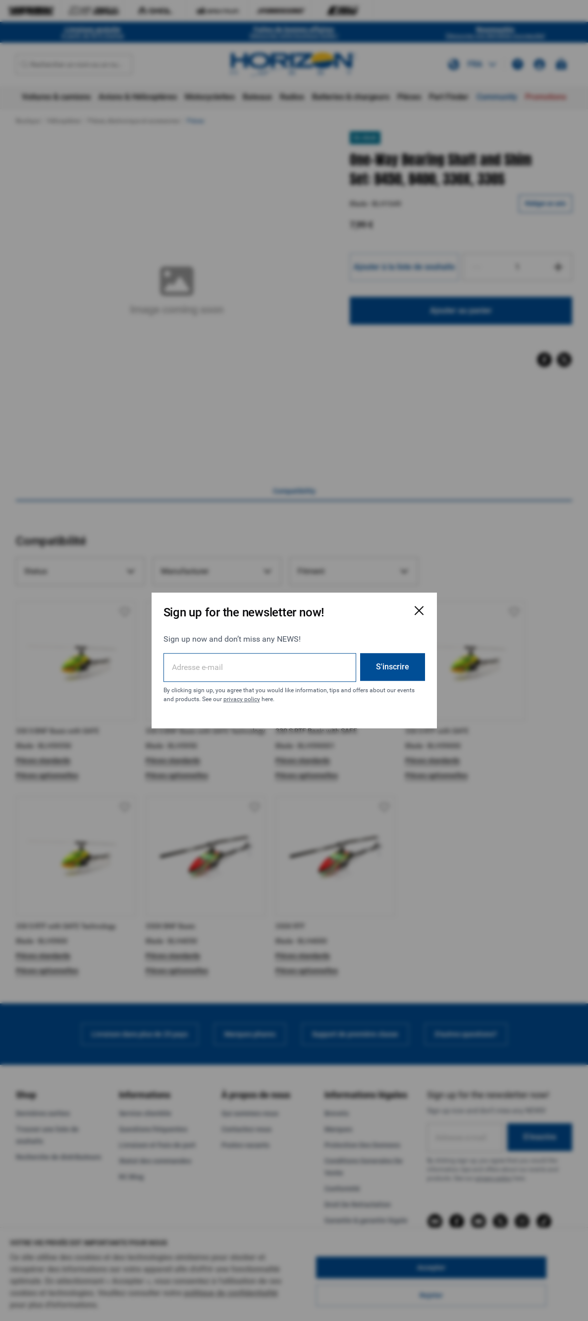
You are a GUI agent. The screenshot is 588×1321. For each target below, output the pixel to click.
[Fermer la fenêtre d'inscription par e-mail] (419, 610)
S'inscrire (392, 666)
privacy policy (241, 699)
